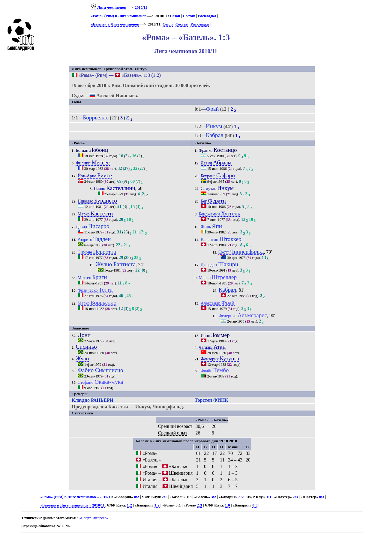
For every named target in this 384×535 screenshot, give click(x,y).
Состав (189, 16)
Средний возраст (175, 426)
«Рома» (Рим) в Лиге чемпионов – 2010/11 (76, 497)
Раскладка (207, 16)
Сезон (175, 16)
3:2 (213, 497)
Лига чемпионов (108, 7)
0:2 (136, 497)
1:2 (129, 505)
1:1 (269, 497)
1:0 (227, 505)
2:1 (164, 497)
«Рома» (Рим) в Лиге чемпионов (118, 16)
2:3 (295, 497)
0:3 (321, 497)
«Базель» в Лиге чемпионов (115, 24)
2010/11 (141, 7)
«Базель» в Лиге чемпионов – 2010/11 (72, 505)
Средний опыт (173, 432)
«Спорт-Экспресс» (94, 518)
